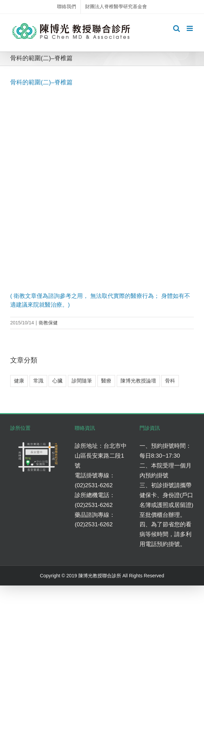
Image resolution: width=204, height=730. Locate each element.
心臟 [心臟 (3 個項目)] (57, 381)
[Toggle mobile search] (176, 28)
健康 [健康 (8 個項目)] (19, 381)
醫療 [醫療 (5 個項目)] (106, 381)
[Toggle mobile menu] (190, 28)
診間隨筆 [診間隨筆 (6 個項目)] (82, 381)
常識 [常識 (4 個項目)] (38, 381)
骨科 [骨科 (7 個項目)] (170, 381)
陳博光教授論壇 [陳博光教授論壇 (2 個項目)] (138, 381)
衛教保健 (48, 322)
